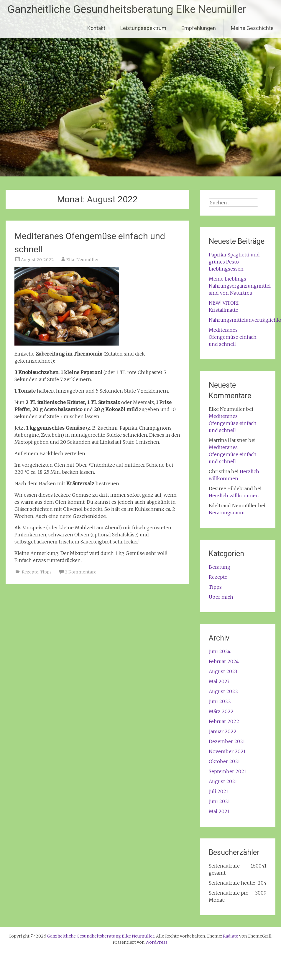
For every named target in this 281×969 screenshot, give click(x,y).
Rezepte (30, 572)
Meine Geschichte (252, 28)
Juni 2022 (220, 701)
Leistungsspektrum (143, 28)
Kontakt (96, 28)
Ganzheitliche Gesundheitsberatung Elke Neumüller (126, 9)
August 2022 (223, 691)
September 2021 (227, 771)
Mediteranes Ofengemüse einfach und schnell (233, 337)
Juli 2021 (218, 791)
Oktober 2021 (224, 761)
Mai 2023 (219, 681)
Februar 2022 (224, 721)
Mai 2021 (219, 811)
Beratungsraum (227, 513)
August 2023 (223, 671)
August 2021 (223, 781)
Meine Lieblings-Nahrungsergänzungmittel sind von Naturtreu (240, 286)
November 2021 (227, 751)
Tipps (46, 572)
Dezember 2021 (227, 741)
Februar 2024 (224, 661)
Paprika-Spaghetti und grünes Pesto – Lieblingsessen (234, 262)
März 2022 (221, 711)
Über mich (221, 597)
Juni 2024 (220, 651)
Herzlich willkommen (234, 495)
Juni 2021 (219, 801)
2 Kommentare (80, 572)
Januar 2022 (222, 731)
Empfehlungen (198, 28)
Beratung (219, 567)
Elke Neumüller (82, 259)
